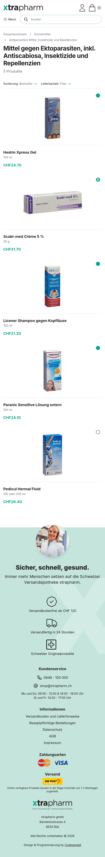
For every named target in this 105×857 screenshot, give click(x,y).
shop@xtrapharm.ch (56, 686)
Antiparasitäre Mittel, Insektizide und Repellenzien (43, 40)
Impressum (52, 743)
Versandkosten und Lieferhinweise (52, 716)
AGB (52, 736)
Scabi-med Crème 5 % (23, 236)
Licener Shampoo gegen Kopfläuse (35, 320)
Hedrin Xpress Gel (19, 152)
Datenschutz (52, 729)
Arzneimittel (42, 34)
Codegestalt (73, 845)
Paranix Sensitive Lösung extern (32, 405)
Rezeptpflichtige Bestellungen (52, 723)
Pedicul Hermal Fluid (22, 489)
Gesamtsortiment (15, 34)
